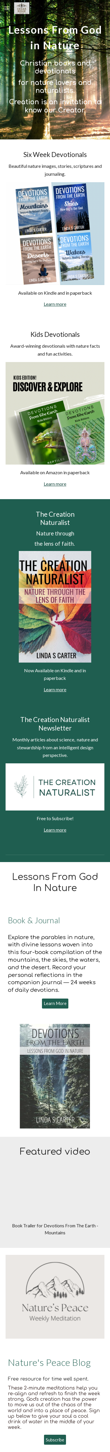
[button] (7, 8)
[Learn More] (55, 1003)
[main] (55, 35)
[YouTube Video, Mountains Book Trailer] (55, 1196)
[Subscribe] (55, 1439)
